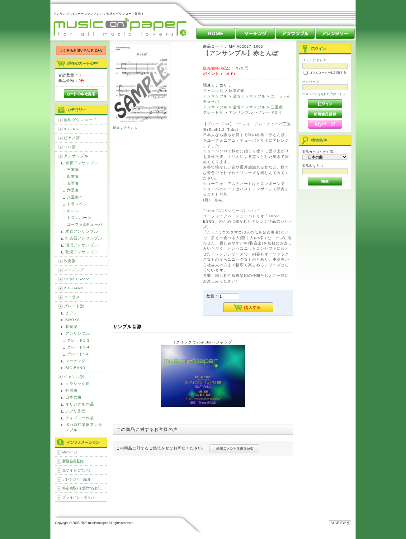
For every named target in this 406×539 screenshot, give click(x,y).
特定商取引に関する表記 (82, 488)
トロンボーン (79, 217)
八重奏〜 (75, 197)
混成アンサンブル (81, 245)
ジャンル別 (74, 377)
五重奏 (73, 183)
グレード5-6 (78, 354)
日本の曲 (73, 397)
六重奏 (73, 190)
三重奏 (73, 170)
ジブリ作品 (75, 411)
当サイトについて (76, 470)
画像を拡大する (125, 128)
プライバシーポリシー (80, 497)
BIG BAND (74, 288)
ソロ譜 (70, 147)
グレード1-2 (78, 340)
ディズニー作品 (79, 418)
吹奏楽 (70, 261)
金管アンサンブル (81, 163)
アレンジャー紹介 (76, 479)
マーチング (74, 270)
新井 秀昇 (213, 200)
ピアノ (71, 313)
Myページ (70, 452)
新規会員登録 (73, 461)
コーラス (72, 297)
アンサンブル (76, 156)
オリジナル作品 (79, 404)
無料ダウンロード (80, 120)
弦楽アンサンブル (81, 252)
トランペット (79, 204)
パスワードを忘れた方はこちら (324, 94)
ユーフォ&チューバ (84, 224)
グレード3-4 (78, 347)
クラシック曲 (77, 383)
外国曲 (71, 390)
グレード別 (74, 306)
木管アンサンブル (81, 231)
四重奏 (73, 176)
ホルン (73, 211)
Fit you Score (77, 279)
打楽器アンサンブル (83, 238)
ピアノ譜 (72, 138)
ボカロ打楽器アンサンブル (83, 427)
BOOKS (71, 129)
